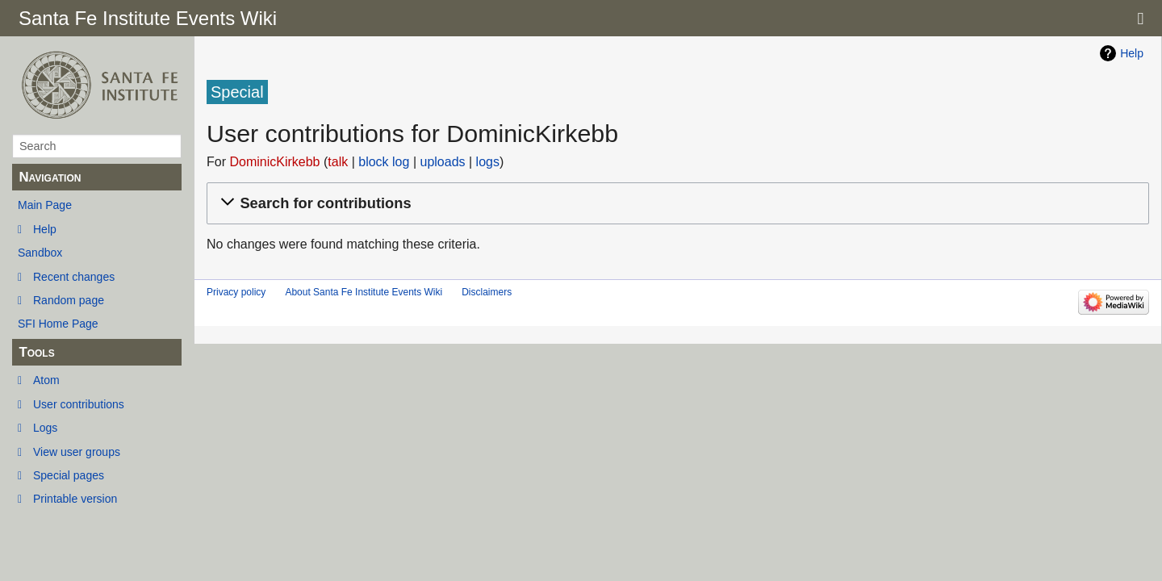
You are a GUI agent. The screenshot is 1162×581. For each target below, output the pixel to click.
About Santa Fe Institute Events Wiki (363, 292)
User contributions (78, 404)
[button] (675, 204)
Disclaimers (487, 292)
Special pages (68, 475)
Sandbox (40, 252)
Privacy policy (236, 292)
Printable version (75, 498)
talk (338, 162)
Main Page (45, 205)
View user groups (76, 451)
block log (383, 162)
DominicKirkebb (274, 162)
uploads (442, 162)
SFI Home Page (58, 323)
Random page (68, 300)
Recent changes (74, 276)
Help (44, 229)
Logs (45, 427)
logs (487, 162)
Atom (46, 380)
